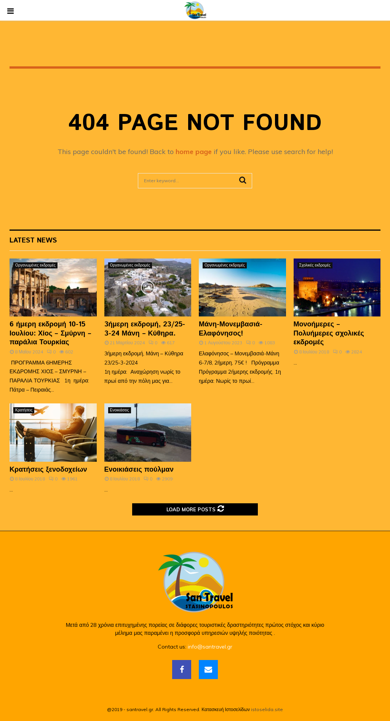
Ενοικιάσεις (119, 410)
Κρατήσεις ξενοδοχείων (48, 470)
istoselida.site (267, 709)
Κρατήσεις (23, 410)
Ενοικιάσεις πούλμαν (139, 470)
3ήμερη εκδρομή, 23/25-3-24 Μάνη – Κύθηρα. (144, 329)
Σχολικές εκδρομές (315, 265)
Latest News (33, 241)
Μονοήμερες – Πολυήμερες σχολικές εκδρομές (329, 333)
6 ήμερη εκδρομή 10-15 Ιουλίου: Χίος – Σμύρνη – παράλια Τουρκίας (50, 333)
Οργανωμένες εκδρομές (35, 265)
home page (194, 151)
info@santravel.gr (210, 646)
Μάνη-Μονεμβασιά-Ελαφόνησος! (230, 329)
